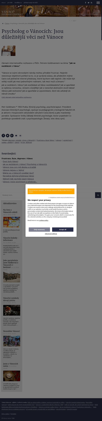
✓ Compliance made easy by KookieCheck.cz (61, 197)
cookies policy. (44, 220)
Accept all (62, 230)
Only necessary (39, 230)
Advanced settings (51, 234)
